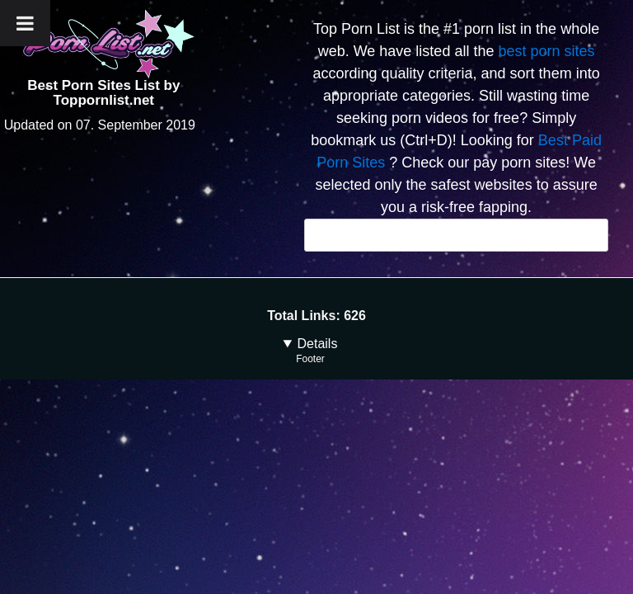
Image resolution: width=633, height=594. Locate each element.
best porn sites (546, 51)
